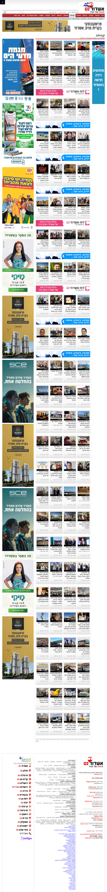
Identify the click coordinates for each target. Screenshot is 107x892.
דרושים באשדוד (71, 854)
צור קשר (17, 15)
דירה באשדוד (71, 869)
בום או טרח (67, 761)
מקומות (53, 761)
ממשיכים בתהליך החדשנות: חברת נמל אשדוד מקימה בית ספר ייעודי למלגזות (56, 80)
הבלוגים (73, 799)
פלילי (50, 765)
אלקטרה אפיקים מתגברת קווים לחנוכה (70, 499)
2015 (51, 739)
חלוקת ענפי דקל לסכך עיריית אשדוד (43, 625)
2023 (80, 739)
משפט (41, 15)
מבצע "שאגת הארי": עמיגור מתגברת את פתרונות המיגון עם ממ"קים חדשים (83, 211)
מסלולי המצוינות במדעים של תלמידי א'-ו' (43, 650)
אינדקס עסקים (45, 820)
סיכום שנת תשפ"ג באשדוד (67, 781)
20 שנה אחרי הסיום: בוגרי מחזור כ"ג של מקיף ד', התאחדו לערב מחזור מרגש (56, 145)
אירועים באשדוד (71, 852)
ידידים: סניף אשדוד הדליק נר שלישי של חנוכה (42, 448)
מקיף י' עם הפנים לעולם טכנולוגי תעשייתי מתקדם (56, 725)
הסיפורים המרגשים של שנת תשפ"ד (64, 796)
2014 (48, 739)
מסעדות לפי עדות (58, 770)
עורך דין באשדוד (71, 873)
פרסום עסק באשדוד (69, 827)
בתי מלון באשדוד (70, 837)
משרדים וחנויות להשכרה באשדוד (66, 850)
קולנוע (47, 15)
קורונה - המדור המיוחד (68, 813)
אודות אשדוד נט (32, 15)
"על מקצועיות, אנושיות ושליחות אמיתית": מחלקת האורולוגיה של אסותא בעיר (70, 576)
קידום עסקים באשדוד (69, 836)
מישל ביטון (72, 880)
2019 (65, 739)
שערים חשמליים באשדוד (68, 859)
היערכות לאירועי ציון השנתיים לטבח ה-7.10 (56, 625)
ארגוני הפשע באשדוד (60, 765)
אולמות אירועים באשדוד (68, 868)
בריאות (84, 18)
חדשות (97, 15)
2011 (37, 739)
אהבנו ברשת (67, 820)
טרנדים (57, 809)
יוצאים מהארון (67, 763)
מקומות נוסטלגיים (70, 803)
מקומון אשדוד (71, 841)
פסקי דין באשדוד (70, 812)
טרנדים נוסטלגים (48, 803)
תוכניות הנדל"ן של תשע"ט (49, 821)
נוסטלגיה (51, 780)
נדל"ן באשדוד (71, 826)
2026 (37, 741)
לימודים (65, 807)
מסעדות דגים (50, 768)
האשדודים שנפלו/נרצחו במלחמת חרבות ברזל (61, 798)
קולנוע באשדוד (42, 774)
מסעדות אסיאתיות (62, 769)
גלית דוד (73, 881)
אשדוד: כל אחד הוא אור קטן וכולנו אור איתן (42, 473)
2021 (72, 739)
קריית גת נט (72, 874)
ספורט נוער (63, 777)
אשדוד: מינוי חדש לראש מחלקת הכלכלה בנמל (83, 340)
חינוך (23, 15)
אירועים (73, 789)
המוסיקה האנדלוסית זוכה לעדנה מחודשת (71, 448)
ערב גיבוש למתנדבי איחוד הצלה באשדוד (71, 524)
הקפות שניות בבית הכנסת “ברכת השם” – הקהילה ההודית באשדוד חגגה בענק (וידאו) (56, 601)
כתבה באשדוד (71, 866)
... (75, 57)
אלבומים (72, 787)
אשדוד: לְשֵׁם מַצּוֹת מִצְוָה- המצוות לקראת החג (56, 176)
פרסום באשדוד (71, 861)
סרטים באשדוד (70, 824)
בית (102, 15)
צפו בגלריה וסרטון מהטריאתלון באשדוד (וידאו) (70, 650)
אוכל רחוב (65, 772)
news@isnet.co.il (97, 806)
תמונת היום (57, 789)
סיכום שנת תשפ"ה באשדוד (67, 816)
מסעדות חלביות (60, 768)
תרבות (78, 15)
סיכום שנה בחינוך (65, 783)
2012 (40, 739)
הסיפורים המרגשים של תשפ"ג (55, 782)
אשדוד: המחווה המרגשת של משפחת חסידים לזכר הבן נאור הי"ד (57, 342)
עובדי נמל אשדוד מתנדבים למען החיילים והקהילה (84, 599)
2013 (44, 739)
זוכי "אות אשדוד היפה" (63, 18)
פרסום (73, 876)
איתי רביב (72, 879)
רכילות (85, 15)
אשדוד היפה (75, 18)
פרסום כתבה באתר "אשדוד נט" (67, 834)
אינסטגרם (49, 789)
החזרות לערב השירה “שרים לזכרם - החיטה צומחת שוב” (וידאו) (71, 145)
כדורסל (56, 777)
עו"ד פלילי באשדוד (70, 870)
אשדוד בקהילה (91, 38)
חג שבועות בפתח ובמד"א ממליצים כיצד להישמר (70, 53)
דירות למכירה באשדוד (69, 845)
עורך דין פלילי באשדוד (69, 871)
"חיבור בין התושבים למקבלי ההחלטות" (43, 423)
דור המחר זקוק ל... (70, 276)
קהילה (72, 15)
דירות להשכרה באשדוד (69, 846)
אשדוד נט (101, 38)
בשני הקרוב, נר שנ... (83, 501)
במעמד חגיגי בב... (57, 576)
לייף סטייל (72, 808)
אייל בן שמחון (71, 831)
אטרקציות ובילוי (65, 809)
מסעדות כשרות (47, 770)
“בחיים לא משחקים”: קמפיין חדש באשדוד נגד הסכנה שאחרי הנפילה (42, 178)
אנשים (47, 761)
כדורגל (50, 777)
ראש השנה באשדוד (64, 821)
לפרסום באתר (52, 12)
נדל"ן (45, 765)
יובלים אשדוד (71, 888)
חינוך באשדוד (59, 824)
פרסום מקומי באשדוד (69, 835)
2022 (76, 739)
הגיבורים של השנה (70, 782)
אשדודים (59, 761)
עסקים (66, 15)
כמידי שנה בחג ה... (57, 425)
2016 (55, 739)
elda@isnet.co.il (98, 797)
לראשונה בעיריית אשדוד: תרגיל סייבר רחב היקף (43, 725)
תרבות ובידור (71, 773)
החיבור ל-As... (58, 375)
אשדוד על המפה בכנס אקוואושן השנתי (70, 398)
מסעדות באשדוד (70, 844)
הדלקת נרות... (85, 475)
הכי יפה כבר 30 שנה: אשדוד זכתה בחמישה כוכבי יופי (83, 307)
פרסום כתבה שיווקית (69, 864)
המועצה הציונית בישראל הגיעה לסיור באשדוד (43, 700)
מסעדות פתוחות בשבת (48, 769)
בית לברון (72, 885)
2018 (62, 739)
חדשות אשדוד (71, 764)
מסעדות (73, 767)
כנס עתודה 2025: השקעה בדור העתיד (43, 524)
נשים (74, 820)
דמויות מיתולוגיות (59, 803)
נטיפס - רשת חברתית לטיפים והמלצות (65, 830)
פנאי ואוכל (54, 820)
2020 (69, 739)
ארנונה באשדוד (71, 856)
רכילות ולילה (71, 760)
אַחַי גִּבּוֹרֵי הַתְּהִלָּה (56, 109)
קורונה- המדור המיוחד (69, 815)
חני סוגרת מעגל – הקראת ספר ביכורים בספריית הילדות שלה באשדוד (70, 425)
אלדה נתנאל (72, 886)
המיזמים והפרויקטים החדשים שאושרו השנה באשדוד (61, 817)
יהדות (60, 820)
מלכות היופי (72, 889)
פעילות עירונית (92, 18)
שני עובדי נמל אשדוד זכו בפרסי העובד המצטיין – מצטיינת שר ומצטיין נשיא (84, 55)
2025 (87, 739)
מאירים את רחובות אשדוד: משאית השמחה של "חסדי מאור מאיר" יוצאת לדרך (42, 80)
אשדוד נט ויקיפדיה (70, 863)
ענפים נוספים (71, 777)
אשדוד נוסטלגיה (70, 802)
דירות (53, 15)
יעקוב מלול (72, 884)
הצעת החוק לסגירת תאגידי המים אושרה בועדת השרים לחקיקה (71, 475)
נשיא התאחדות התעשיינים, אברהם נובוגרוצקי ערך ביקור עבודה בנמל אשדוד (83, 145)
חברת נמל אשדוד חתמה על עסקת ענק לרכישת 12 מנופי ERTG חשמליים (83, 374)
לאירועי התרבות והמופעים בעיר (66, 774)
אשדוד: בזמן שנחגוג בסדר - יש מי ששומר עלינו (84, 176)
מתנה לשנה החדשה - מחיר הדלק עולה (57, 650)
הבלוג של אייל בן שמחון (69, 800)
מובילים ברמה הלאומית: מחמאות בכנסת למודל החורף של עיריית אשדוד (42, 576)
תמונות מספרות (60, 780)
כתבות (73, 780)
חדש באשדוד (58, 807)
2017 (58, 739)
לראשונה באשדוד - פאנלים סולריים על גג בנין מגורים (56, 499)
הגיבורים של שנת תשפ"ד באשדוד (66, 795)
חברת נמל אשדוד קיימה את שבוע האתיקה (42, 307)
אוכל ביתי (71, 769)
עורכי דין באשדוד (59, 812)
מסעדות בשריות (71, 768)
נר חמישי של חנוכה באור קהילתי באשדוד (57, 448)
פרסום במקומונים (70, 840)
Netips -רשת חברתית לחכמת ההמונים (65, 860)
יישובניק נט (72, 839)
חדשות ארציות (71, 765)
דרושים (59, 15)
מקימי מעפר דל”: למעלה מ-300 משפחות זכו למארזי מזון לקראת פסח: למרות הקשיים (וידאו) (70, 180)
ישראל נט (72, 829)
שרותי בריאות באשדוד (69, 851)
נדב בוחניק (72, 883)
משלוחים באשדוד (70, 842)
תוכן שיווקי (72, 807)
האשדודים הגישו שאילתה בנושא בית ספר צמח (83, 398)
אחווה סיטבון (72, 878)
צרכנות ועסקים (71, 805)
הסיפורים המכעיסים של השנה (63, 785)
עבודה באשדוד (71, 865)
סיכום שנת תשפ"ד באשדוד (67, 794)
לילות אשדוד (65, 789)
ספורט (91, 15)
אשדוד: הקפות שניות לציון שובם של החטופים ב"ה (43, 599)
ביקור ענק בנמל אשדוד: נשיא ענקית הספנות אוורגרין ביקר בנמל (71, 551)
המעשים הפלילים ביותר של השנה (56, 822)
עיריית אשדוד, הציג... (83, 551)
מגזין (74, 778)
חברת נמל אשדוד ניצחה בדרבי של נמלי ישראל (83, 448)
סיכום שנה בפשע (54, 783)
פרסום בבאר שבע (70, 849)
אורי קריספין (88, 801)
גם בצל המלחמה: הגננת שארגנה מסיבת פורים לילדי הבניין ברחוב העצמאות (83, 244)
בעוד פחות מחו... (43, 551)
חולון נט (73, 875)
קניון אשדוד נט (50, 824)
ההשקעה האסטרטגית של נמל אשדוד (57, 53)
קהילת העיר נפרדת (48, 18)
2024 (83, 739)
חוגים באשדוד (52, 774)
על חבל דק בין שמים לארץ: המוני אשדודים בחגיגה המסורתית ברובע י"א (83, 626)
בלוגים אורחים (57, 800)
